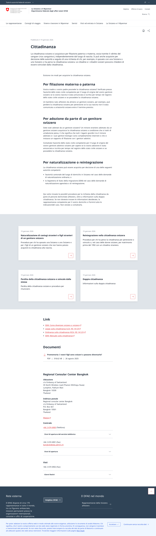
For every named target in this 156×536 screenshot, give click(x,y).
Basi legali (80, 531)
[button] (13, 23)
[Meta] (136, 9)
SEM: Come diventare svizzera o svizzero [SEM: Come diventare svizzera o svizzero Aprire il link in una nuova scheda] (62, 325)
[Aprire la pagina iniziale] (37, 12)
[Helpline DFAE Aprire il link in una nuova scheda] (53, 500)
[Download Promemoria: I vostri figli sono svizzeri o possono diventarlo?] (78, 357)
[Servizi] (74, 23)
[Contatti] (147, 9)
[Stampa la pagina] (143, 30)
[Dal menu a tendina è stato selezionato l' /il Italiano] (146, 2)
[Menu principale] (76, 23)
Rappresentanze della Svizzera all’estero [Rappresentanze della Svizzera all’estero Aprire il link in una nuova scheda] (96, 504)
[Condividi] (148, 30)
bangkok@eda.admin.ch (53, 445)
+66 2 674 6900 (49, 427)
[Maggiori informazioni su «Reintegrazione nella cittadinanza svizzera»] (132, 255)
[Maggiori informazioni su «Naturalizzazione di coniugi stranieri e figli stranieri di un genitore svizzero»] (70, 255)
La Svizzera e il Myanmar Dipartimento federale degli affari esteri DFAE (49, 10)
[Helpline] (126, 9)
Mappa (46, 418)
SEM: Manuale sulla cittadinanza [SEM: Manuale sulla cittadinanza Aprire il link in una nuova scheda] (59, 336)
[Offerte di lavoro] (137, 9)
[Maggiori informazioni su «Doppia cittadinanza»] (132, 296)
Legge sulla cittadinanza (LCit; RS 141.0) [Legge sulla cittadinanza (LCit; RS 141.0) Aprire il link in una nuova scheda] (62, 329)
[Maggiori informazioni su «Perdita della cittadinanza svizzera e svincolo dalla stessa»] (70, 296)
